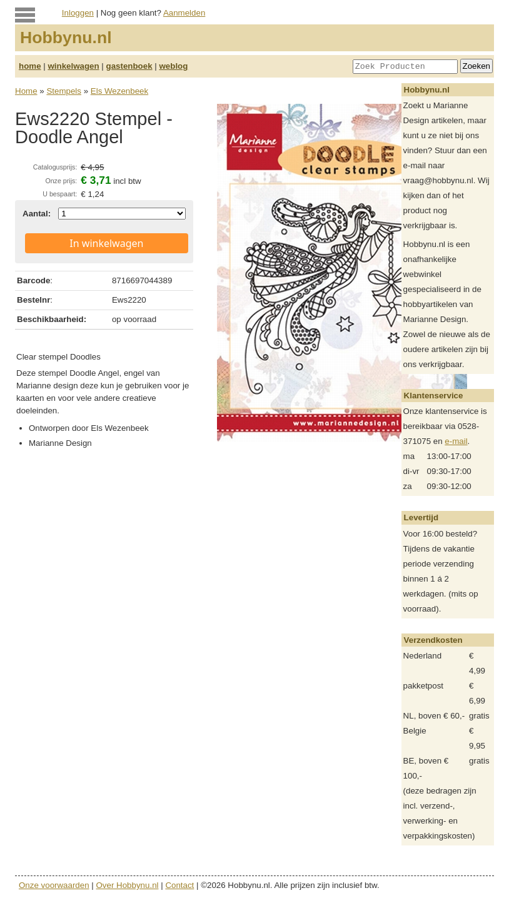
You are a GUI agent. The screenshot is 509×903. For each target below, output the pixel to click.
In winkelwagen (106, 243)
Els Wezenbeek (119, 91)
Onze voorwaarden (54, 885)
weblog (173, 66)
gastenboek (129, 66)
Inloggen (78, 13)
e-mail (456, 441)
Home (26, 91)
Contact (179, 885)
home (30, 66)
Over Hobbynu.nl (127, 885)
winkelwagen (73, 66)
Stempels (63, 91)
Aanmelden (184, 13)
